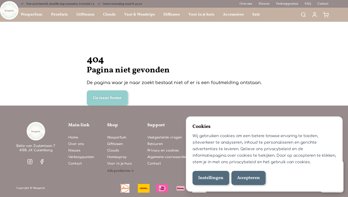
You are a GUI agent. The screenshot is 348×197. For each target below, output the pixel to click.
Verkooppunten (287, 4)
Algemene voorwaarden (167, 157)
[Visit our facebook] (42, 162)
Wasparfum (31, 14)
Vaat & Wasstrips (139, 14)
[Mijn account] (314, 15)
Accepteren (248, 178)
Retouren (155, 144)
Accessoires (233, 14)
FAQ (308, 4)
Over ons (246, 4)
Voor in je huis (201, 14)
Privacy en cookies (163, 150)
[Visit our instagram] (30, 162)
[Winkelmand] (326, 15)
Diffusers (171, 14)
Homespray (116, 157)
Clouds (109, 14)
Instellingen (210, 178)
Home (73, 137)
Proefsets (59, 14)
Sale (256, 14)
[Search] (303, 15)
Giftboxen (85, 14)
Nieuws (264, 4)
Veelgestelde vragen (164, 137)
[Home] (36, 131)
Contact (323, 4)
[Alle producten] (120, 171)
